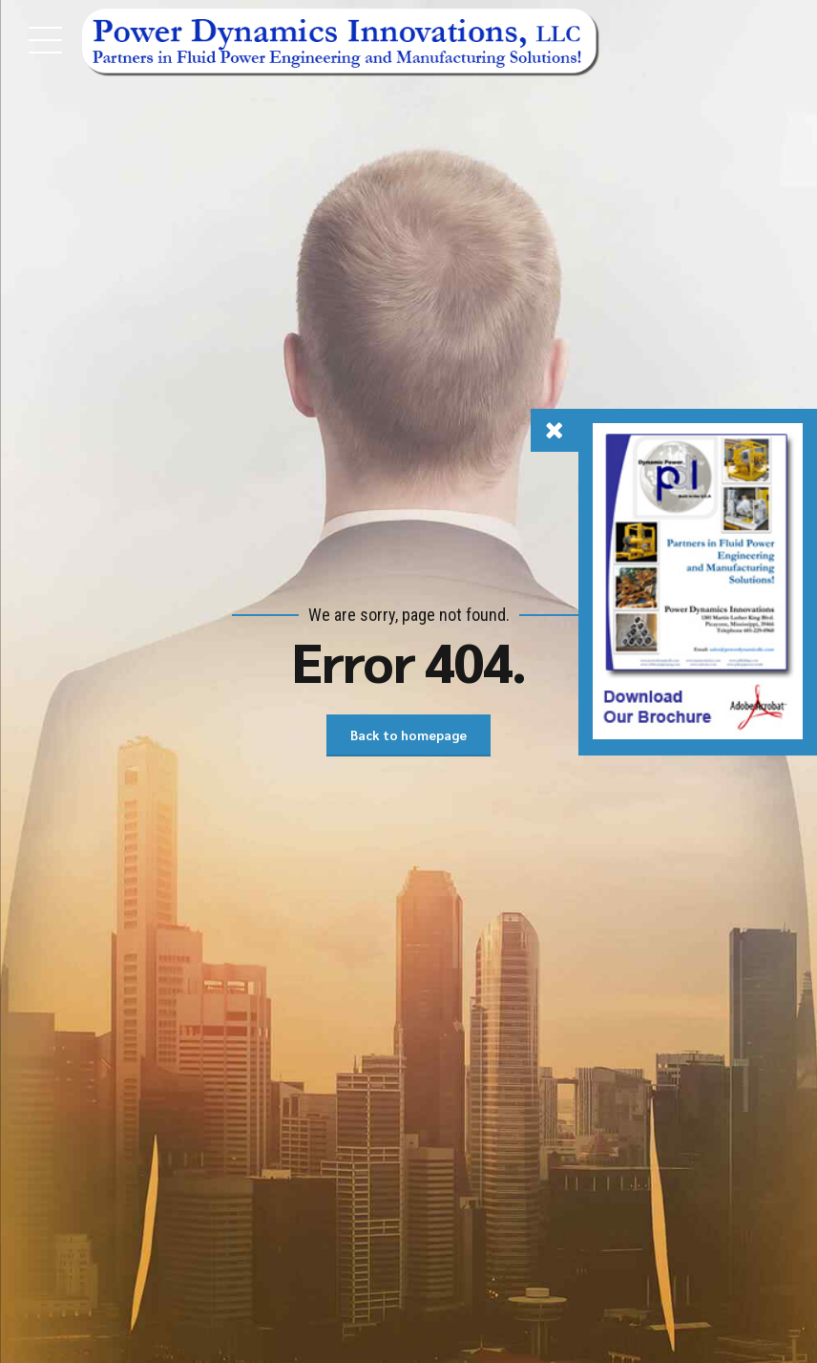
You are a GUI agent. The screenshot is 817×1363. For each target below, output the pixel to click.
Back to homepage (408, 735)
